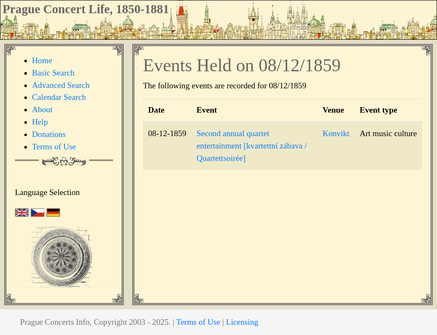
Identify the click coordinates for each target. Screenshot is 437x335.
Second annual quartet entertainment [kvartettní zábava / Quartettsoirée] (252, 146)
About (42, 109)
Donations (49, 134)
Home (42, 60)
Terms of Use (54, 146)
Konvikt (336, 133)
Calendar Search (59, 97)
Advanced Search (61, 85)
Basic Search (53, 72)
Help (40, 121)
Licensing (242, 322)
